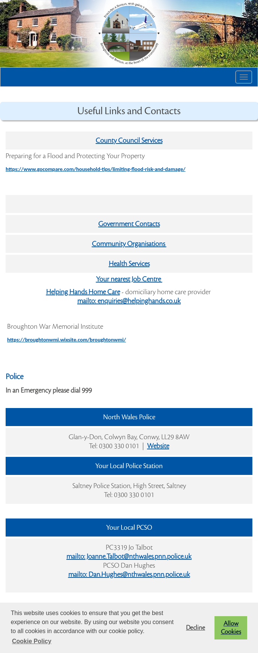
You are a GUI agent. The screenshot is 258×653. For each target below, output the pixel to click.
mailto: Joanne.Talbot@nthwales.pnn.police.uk (129, 556)
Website (158, 446)
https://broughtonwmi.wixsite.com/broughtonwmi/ (66, 339)
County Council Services (129, 140)
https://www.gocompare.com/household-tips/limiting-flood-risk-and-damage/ (96, 169)
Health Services (129, 264)
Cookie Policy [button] (31, 641)
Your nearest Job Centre (129, 279)
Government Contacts (129, 224)
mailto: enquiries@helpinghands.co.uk (129, 301)
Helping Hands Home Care (83, 292)
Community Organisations (129, 244)
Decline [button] (195, 627)
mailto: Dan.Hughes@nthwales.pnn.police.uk (129, 574)
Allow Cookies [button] (231, 627)
